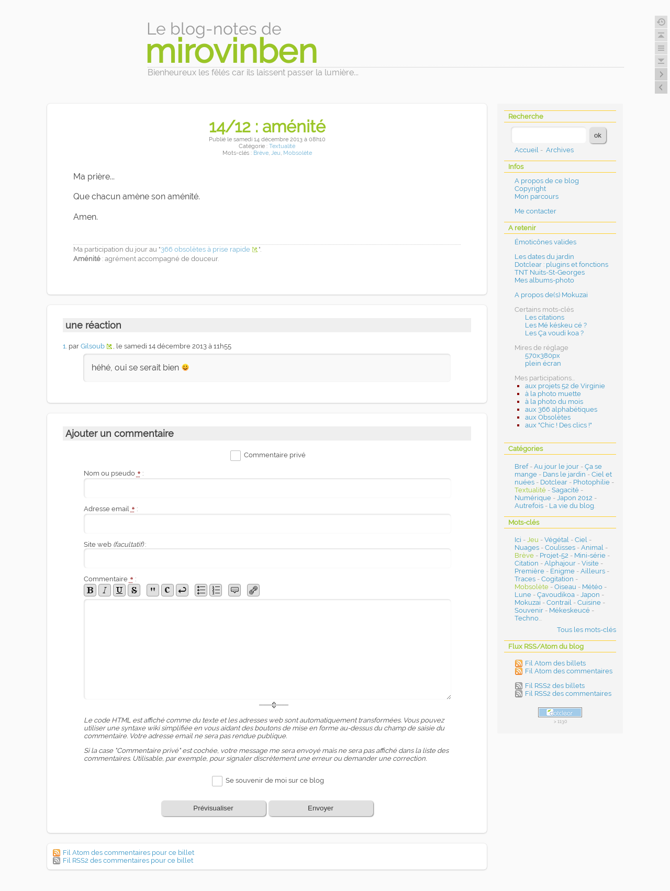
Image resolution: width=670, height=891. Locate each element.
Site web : (115, 544)
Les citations (544, 317)
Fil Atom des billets (555, 663)
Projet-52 (554, 555)
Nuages (527, 547)
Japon (590, 595)
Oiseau (565, 587)
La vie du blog (571, 506)
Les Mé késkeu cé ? (556, 325)
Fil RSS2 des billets (555, 686)
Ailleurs (592, 571)
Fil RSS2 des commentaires (568, 693)
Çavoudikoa (556, 595)
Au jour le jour (556, 466)
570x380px (542, 355)
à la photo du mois (554, 401)
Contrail (559, 602)
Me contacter (535, 211)
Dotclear (553, 482)
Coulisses (560, 547)
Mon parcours (537, 196)
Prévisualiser (213, 808)
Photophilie (591, 482)
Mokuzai (528, 602)
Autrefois (529, 506)
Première (529, 571)
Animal (592, 547)
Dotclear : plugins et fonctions (561, 264)
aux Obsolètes (548, 417)
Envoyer (320, 808)
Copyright (530, 189)
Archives (560, 150)
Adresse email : (111, 509)
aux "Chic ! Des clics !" (558, 425)
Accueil (527, 150)
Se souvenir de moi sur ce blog (275, 780)
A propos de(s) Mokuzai (551, 295)
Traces (525, 579)
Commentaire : (110, 579)
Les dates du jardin (544, 257)
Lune (523, 595)
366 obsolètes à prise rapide (205, 249)
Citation (527, 563)
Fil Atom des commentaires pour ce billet (128, 852)
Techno (527, 618)
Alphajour (560, 563)
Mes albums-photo (544, 280)
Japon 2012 (575, 498)
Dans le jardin (564, 474)
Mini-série (590, 555)
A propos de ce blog (547, 181)
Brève (261, 153)
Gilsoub (93, 346)
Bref (521, 466)
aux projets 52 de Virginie (565, 386)
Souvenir (529, 610)
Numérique (533, 498)
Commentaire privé (275, 455)
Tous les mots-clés (586, 630)
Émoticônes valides (545, 242)
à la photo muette (553, 394)
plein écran (543, 363)
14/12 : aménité (267, 126)
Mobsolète (297, 153)
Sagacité (565, 490)
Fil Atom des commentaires (568, 671)
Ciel (581, 540)
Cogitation (557, 579)
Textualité (282, 146)
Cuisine (589, 602)
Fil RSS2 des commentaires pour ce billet (128, 860)
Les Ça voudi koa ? (554, 333)
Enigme (562, 571)
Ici (518, 540)
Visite (590, 563)
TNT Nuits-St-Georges (550, 272)
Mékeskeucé (569, 610)
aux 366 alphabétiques (561, 409)
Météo (592, 587)
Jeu (276, 153)
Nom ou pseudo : (113, 473)
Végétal (556, 540)
